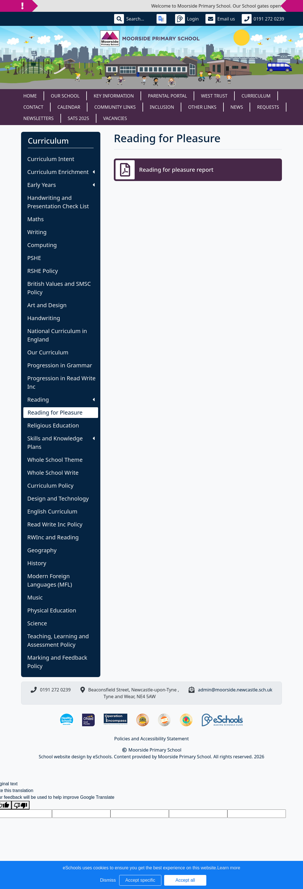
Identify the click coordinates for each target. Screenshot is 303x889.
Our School (65, 96)
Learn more (228, 867)
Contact (33, 107)
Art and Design (47, 305)
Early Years (61, 185)
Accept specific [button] (140, 880)
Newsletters (38, 118)
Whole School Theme (55, 459)
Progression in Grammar (59, 365)
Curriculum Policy (50, 485)
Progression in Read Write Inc (61, 382)
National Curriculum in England (57, 335)
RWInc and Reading (53, 537)
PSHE (34, 258)
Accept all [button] (185, 880)
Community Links (114, 107)
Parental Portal (167, 96)
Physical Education (51, 610)
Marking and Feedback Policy (57, 662)
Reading (61, 399)
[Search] (138, 19)
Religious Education (53, 425)
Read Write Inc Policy (54, 524)
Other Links (202, 107)
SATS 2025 (78, 118)
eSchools (102, 757)
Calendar (68, 107)
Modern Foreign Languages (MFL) (49, 580)
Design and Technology (58, 498)
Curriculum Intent (50, 159)
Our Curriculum (47, 352)
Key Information (114, 96)
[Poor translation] (21, 805)
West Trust (214, 96)
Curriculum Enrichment (61, 172)
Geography (41, 550)
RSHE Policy (42, 271)
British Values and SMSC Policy (59, 288)
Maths (35, 219)
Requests (268, 107)
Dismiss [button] (108, 880)
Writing (37, 232)
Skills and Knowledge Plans (61, 443)
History (36, 563)
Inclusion (162, 107)
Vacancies (115, 118)
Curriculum (255, 96)
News (236, 107)
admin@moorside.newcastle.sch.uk (235, 690)
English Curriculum (52, 511)
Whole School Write (53, 472)
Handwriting (43, 318)
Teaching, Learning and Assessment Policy (58, 640)
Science (37, 623)
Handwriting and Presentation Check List (58, 202)
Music (35, 597)
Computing (42, 245)
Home (30, 96)
